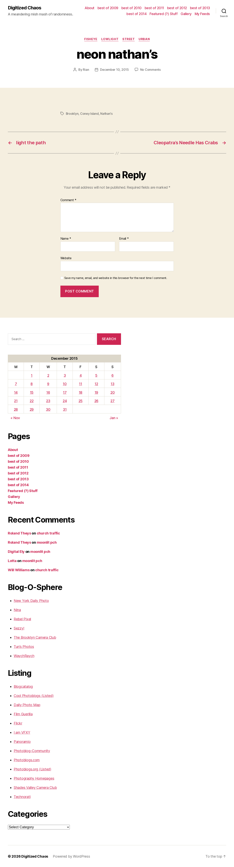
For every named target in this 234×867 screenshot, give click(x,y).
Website (66, 258)
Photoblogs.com (27, 760)
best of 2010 (131, 8)
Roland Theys (19, 533)
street (128, 39)
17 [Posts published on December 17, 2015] (64, 392)
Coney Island (89, 113)
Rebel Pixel (22, 619)
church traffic (48, 533)
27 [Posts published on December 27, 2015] (112, 400)
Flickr (18, 723)
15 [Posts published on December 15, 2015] (31, 392)
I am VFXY (22, 732)
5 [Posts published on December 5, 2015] (96, 375)
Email (124, 238)
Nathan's (106, 113)
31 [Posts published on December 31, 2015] (64, 409)
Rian (86, 70)
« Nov (15, 417)
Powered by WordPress (71, 856)
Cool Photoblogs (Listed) (34, 695)
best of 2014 (136, 14)
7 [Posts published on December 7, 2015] (16, 383)
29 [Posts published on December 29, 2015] (32, 409)
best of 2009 (108, 8)
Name (65, 238)
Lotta (12, 560)
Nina (17, 609)
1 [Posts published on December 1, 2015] (31, 375)
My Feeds (202, 14)
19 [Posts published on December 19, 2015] (96, 392)
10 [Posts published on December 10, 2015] (64, 383)
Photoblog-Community (32, 750)
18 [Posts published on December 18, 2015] (80, 392)
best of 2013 (200, 8)
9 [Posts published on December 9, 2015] (48, 383)
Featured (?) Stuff (164, 14)
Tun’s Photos (24, 646)
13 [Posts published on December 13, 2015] (112, 383)
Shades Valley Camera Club (35, 787)
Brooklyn (72, 113)
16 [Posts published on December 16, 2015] (48, 392)
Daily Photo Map (27, 704)
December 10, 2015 (114, 70)
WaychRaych (24, 655)
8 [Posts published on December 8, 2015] (31, 383)
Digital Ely (16, 551)
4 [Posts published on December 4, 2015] (81, 375)
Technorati (22, 796)
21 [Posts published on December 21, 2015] (15, 400)
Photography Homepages (34, 778)
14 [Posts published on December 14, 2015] (16, 392)
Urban (144, 39)
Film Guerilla (23, 714)
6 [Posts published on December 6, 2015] (112, 375)
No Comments (150, 70)
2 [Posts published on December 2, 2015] (48, 375)
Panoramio (22, 741)
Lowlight (109, 39)
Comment (68, 200)
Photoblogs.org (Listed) (32, 769)
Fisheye (90, 39)
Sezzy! (19, 628)
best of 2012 (177, 8)
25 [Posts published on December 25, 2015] (80, 400)
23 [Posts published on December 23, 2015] (48, 400)
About (89, 8)
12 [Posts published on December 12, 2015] (96, 383)
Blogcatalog (23, 686)
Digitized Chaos (24, 7)
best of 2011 (154, 8)
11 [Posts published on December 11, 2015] (80, 383)
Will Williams (19, 570)
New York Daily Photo (31, 600)
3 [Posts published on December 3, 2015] (65, 375)
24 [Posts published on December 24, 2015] (65, 400)
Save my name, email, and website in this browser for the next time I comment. (115, 277)
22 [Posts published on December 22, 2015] (31, 400)
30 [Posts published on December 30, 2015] (48, 409)
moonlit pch (47, 542)
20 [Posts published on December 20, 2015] (112, 392)
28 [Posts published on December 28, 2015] (16, 409)
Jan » (113, 417)
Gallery (186, 14)
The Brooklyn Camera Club (35, 637)
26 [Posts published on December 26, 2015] (96, 400)
